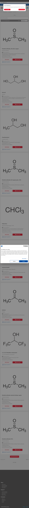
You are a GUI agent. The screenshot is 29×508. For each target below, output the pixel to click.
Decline (14, 261)
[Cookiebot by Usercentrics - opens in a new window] (24, 246)
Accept (23, 261)
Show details (24, 258)
